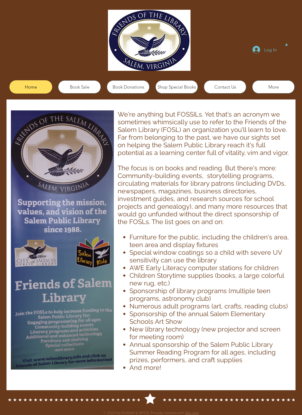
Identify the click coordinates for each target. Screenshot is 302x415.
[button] (286, 44)
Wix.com (192, 413)
